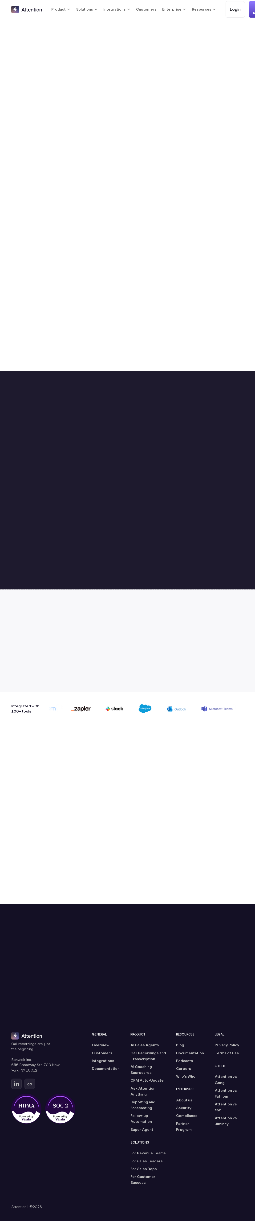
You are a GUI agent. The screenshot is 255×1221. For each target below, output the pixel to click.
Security (183, 1108)
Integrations (103, 1061)
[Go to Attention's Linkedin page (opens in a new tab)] (16, 1084)
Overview (100, 1045)
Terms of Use (227, 1053)
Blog (180, 1045)
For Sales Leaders (146, 1161)
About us (184, 1100)
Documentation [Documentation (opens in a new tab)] (106, 1068)
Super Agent (141, 1129)
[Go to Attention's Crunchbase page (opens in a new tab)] (29, 1084)
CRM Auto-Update (147, 1080)
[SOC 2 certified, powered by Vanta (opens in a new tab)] (60, 1109)
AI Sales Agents (144, 1045)
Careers (183, 1068)
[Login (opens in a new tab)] (235, 9)
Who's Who (185, 1076)
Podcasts (184, 1061)
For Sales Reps (143, 1169)
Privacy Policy (227, 1045)
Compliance (187, 1115)
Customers (146, 9)
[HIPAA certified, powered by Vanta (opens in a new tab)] (26, 1109)
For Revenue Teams (148, 1153)
